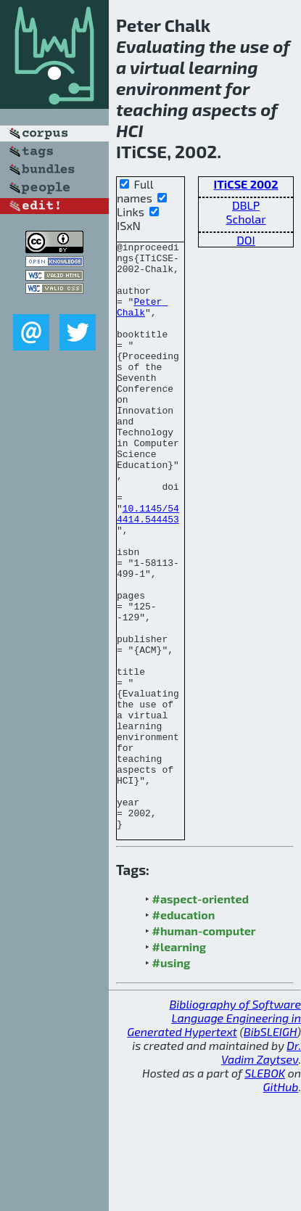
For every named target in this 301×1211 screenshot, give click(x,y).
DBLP (246, 205)
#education (183, 1032)
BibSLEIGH (270, 1149)
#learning (179, 1064)
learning (223, 67)
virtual (157, 67)
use (254, 46)
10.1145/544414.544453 (148, 569)
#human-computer (204, 1048)
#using (171, 1080)
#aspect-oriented (200, 1016)
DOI (245, 240)
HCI (130, 130)
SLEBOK (264, 1190)
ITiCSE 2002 (246, 184)
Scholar (245, 219)
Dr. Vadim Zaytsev (261, 1169)
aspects (224, 109)
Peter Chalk (142, 321)
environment (169, 88)
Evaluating (160, 46)
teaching (152, 109)
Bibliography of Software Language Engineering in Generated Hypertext (214, 1135)
